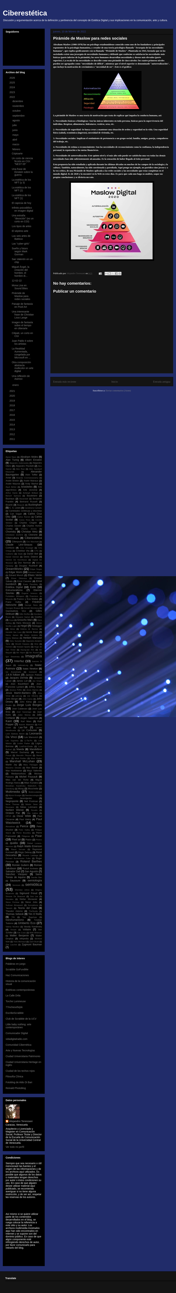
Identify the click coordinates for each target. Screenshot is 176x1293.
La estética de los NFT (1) (21, 197)
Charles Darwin (13, 526)
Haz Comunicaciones (17, 975)
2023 (13, 92)
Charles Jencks (29, 529)
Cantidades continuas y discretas (25, 511)
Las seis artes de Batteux (21, 237)
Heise (12, 629)
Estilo (33, 587)
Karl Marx (26, 721)
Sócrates (9, 899)
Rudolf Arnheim (30, 868)
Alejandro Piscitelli (24, 466)
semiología (35, 880)
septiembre (18, 115)
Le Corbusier (29, 730)
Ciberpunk (17, 541)
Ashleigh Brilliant (30, 493)
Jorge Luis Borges (29, 705)
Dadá (20, 554)
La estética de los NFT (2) (21, 189)
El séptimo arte (20, 231)
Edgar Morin (15, 572)
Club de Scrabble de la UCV (21, 1018)
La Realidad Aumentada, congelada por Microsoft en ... (21, 353)
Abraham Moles (29, 456)
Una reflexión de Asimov (21, 377)
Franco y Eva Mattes (27, 599)
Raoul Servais (18, 849)
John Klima (26, 702)
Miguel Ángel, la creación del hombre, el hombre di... (20, 271)
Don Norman (24, 563)
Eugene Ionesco (29, 593)
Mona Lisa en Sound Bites (20, 287)
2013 (13, 429)
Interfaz (19, 661)
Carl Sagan (16, 514)
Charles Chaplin (28, 523)
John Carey (27, 699)
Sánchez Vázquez (16, 874)
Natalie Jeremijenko (19, 798)
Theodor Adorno (14, 911)
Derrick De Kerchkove (16, 560)
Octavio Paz (13, 813)
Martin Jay (11, 764)
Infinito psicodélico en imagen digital (22, 209)
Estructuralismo (14, 590)
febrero (16, 149)
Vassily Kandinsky (33, 926)
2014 (13, 424)
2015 (13, 419)
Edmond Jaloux (35, 572)
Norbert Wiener (15, 810)
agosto (16, 120)
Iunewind (33, 672)
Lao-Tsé (22, 727)
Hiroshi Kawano (22, 644)
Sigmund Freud (28, 893)
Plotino (39, 840)
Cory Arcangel (26, 548)
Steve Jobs (31, 902)
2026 (13, 77)
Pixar (38, 836)
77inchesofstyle (14, 1007)
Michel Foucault (28, 776)
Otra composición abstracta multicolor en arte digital (22, 366)
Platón (28, 839)
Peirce (24, 826)
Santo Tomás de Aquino (24, 876)
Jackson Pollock (34, 675)
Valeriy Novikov (13, 927)
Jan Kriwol (37, 681)
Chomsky (11, 531)
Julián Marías (24, 715)
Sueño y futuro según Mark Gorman (20, 251)
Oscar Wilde (24, 816)
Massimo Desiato (13, 768)
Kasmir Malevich (26, 725)
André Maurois (13, 484)
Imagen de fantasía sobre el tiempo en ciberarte (22, 325)
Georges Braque (13, 608)
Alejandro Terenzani (21, 1121)
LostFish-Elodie (26, 746)
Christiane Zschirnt (14, 535)
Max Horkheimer (14, 770)
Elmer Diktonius (19, 578)
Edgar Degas (36, 569)
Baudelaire (32, 495)
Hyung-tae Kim (27, 650)
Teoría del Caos (27, 908)
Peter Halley (24, 830)
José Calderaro (20, 708)
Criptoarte (17, 153)
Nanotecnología (32, 795)
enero (15, 385)
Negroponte (12, 801)
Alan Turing (12, 459)
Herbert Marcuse (32, 637)
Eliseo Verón (35, 575)
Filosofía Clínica (14, 1076)
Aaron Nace (11, 457)
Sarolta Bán (36, 877)
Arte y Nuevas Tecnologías (20, 1050)
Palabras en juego (16, 963)
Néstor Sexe (32, 804)
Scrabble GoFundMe (17, 969)
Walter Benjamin (19, 935)
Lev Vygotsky (12, 741)
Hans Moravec (23, 623)
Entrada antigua (161, 381)
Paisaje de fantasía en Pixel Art (22, 305)
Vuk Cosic (21, 933)
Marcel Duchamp (20, 752)
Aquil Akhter (11, 487)
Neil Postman (31, 801)
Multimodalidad (35, 792)
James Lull (22, 681)
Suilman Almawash (14, 905)
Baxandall (23, 499)
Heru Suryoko (16, 641)
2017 (13, 410)
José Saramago (24, 712)
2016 (13, 415)
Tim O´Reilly (35, 914)
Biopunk (20, 505)
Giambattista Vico (16, 611)
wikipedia (24, 938)
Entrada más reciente (64, 381)
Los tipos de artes (21, 226)
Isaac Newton (30, 668)
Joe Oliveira (32, 696)
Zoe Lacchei (11, 945)
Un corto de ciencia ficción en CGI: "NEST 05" (22, 161)
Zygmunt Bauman (32, 944)
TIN (13, 917)
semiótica (33, 884)
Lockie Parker (23, 743)
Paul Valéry (25, 819)
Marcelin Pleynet (24, 755)
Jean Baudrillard (20, 684)
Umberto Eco (27, 923)
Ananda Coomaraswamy (27, 478)
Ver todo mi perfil (15, 1146)
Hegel (24, 625)
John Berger (12, 699)
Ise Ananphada (13, 672)
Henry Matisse (12, 638)
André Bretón (12, 481)
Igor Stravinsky (13, 657)
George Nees (31, 605)
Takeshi (9, 908)
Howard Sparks (23, 647)
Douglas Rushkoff (28, 566)
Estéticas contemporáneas (20, 989)
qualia (14, 843)
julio (14, 125)
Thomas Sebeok (15, 914)
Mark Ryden (36, 758)
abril (15, 139)
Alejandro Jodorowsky (19, 463)
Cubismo (9, 554)
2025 (13, 82)
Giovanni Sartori (22, 617)
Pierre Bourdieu (23, 833)
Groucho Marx (25, 619)
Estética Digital (14, 587)
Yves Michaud (19, 942)
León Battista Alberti (15, 734)
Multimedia (13, 791)
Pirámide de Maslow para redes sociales (21, 296)
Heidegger (37, 626)
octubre (16, 110)
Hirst (36, 644)
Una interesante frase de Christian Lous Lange (23, 314)
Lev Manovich (31, 737)
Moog (21, 788)
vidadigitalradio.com (16, 1039)
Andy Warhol (31, 484)
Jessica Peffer (15, 690)
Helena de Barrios (29, 629)
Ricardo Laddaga (30, 855)
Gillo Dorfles (24, 614)
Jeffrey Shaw (35, 687)
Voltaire (27, 929)
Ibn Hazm (20, 653)
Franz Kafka (13, 602)
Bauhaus (10, 498)
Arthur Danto (12, 493)
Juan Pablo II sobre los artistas (22, 342)
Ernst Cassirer (24, 581)
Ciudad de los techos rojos (20, 1070)
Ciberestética (25, 13)
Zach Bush (34, 942)
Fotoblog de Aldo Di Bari (19, 1082)
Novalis (34, 810)
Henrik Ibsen (32, 632)
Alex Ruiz (20, 469)
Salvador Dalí (13, 871)
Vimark (13, 930)
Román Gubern (20, 865)
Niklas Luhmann (28, 807)
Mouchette (33, 788)
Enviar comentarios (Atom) (118, 390)
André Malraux (31, 481)
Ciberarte (33, 535)
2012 (13, 434)
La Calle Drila (13, 995)
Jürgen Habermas (29, 718)
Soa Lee (34, 896)
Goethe (38, 617)
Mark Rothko (20, 758)
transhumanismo (15, 919)
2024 (13, 87)
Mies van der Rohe (17, 780)
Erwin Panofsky (30, 584)
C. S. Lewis (15, 508)
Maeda (20, 749)
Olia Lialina (32, 813)
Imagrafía (33, 656)
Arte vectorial (30, 490)
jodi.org (18, 696)
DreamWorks (14, 569)
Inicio (114, 381)
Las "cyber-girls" (21, 243)
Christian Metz (29, 531)
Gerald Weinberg (31, 608)
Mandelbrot (36, 749)
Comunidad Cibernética (18, 1044)
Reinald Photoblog (16, 1088)
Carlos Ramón (23, 517)
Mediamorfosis (18, 773)
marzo (16, 144)
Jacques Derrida (19, 677)
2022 (13, 97)
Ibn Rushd (34, 653)
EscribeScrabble (15, 1013)
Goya (11, 620)
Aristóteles (26, 486)
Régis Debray (25, 852)
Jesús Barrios (32, 690)
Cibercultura (12, 538)
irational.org (23, 665)
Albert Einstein (33, 459)
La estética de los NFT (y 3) (21, 181)
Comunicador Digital (17, 1033)
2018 (13, 405)
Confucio (10, 548)
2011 (13, 439)
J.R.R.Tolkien (13, 674)
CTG (36, 551)
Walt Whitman (36, 933)
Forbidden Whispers (15, 596)
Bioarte (9, 505)
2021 (13, 391)
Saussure (15, 880)
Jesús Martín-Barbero (18, 692)
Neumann (10, 807)
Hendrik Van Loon (14, 632)
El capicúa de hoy (21, 203)
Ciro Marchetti (32, 542)
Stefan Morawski (28, 899)
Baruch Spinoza (13, 496)
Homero (9, 647)
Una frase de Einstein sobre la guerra (22, 172)
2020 (13, 395)
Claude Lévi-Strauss (19, 544)
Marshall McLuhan (22, 761)
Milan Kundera (31, 783)
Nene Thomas (12, 804)
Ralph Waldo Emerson (29, 846)
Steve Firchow (12, 902)
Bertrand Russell (28, 501)
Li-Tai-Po (28, 741)
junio (15, 130)
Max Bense (32, 767)
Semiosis (16, 885)
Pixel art (16, 839)
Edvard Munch (16, 575)
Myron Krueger (15, 795)
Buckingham (35, 504)
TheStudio (33, 911)
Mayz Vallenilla (34, 770)
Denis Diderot (31, 557)
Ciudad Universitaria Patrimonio (23, 1056)
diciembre (18, 101)
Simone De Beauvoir (15, 896)
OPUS (8, 816)
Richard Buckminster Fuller (18, 858)
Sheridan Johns (22, 890)
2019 (13, 400)
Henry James (12, 635)
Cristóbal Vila (22, 551)
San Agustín (31, 871)
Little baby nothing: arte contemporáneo (18, 1026)
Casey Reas (24, 520)
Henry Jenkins (31, 635)
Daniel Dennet (12, 557)
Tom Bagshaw (29, 917)
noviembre (18, 106)
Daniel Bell (32, 554)
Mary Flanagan (30, 765)
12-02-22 (17, 280)
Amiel (8, 478)
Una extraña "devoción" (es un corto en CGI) (23, 218)
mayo (15, 134)
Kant (9, 721)
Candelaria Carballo (33, 508)
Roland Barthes (31, 861)
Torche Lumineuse (16, 1001)
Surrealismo (33, 905)
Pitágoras (26, 836)
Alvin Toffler (31, 475)
